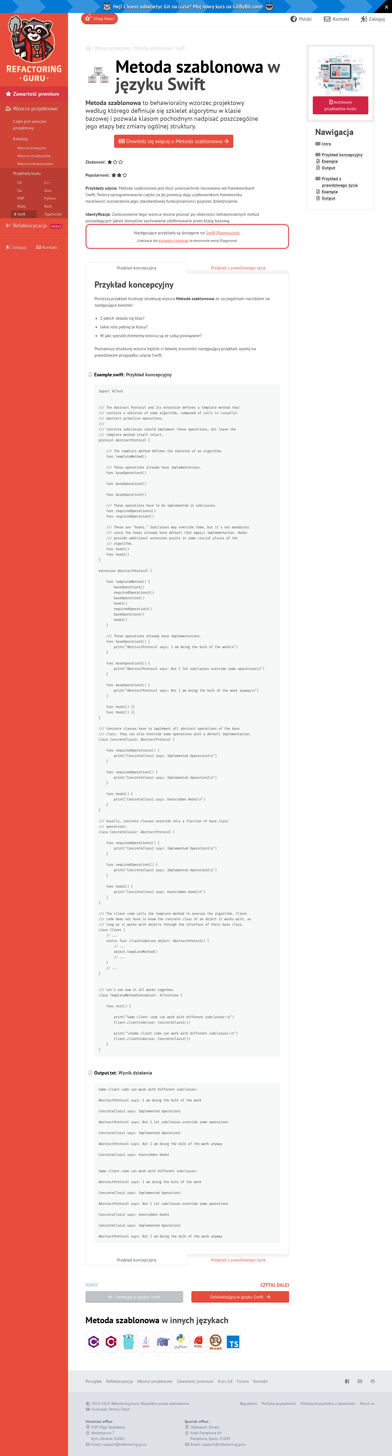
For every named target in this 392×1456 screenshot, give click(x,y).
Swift (180, 48)
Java (47, 190)
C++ (47, 182)
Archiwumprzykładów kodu (340, 105)
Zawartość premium (32, 93)
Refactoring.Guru (125, 1403)
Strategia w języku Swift (134, 1297)
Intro (326, 143)
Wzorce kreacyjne (31, 148)
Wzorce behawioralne (35, 163)
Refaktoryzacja (34, 225)
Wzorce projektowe (112, 48)
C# (19, 182)
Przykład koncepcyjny (342, 154)
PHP (20, 198)
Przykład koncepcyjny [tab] (136, 267)
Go (19, 190)
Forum (243, 1381)
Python (50, 198)
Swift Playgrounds (223, 232)
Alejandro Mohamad (173, 240)
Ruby (21, 206)
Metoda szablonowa (152, 48)
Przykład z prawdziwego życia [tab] (238, 267)
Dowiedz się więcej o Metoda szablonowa (174, 141)
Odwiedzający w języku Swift (240, 1297)
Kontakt (46, 247)
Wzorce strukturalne (34, 155)
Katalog (20, 138)
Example (330, 161)
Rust (48, 206)
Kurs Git (225, 1381)
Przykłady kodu (27, 173)
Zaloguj (16, 247)
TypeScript (53, 214)
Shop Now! (99, 17)
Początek (93, 1381)
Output (328, 167)
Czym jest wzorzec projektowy (30, 125)
